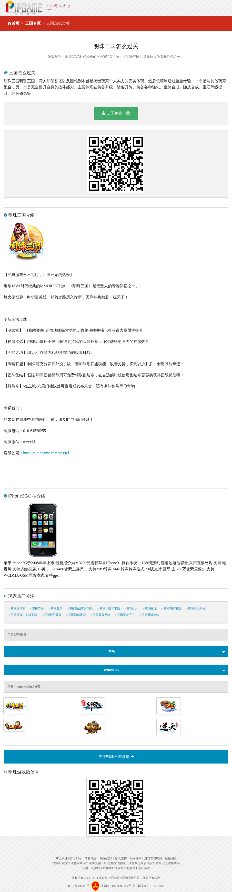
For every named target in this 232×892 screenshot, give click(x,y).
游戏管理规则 (153, 858)
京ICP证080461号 (79, 886)
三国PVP (131, 608)
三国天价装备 (51, 614)
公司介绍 (75, 858)
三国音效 (37, 608)
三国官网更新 (171, 608)
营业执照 (170, 858)
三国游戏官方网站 (80, 608)
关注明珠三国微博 (115, 756)
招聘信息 (90, 858)
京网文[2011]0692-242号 (116, 886)
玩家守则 (135, 858)
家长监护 (121, 858)
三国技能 (150, 608)
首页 (16, 23)
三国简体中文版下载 (23, 614)
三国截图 (55, 608)
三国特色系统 (195, 608)
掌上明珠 (62, 858)
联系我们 (106, 858)
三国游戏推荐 (76, 614)
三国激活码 (17, 608)
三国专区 (33, 23)
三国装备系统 (100, 614)
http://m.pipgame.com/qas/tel (46, 453)
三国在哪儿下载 (109, 608)
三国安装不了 (125, 614)
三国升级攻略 (149, 614)
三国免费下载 (116, 113)
